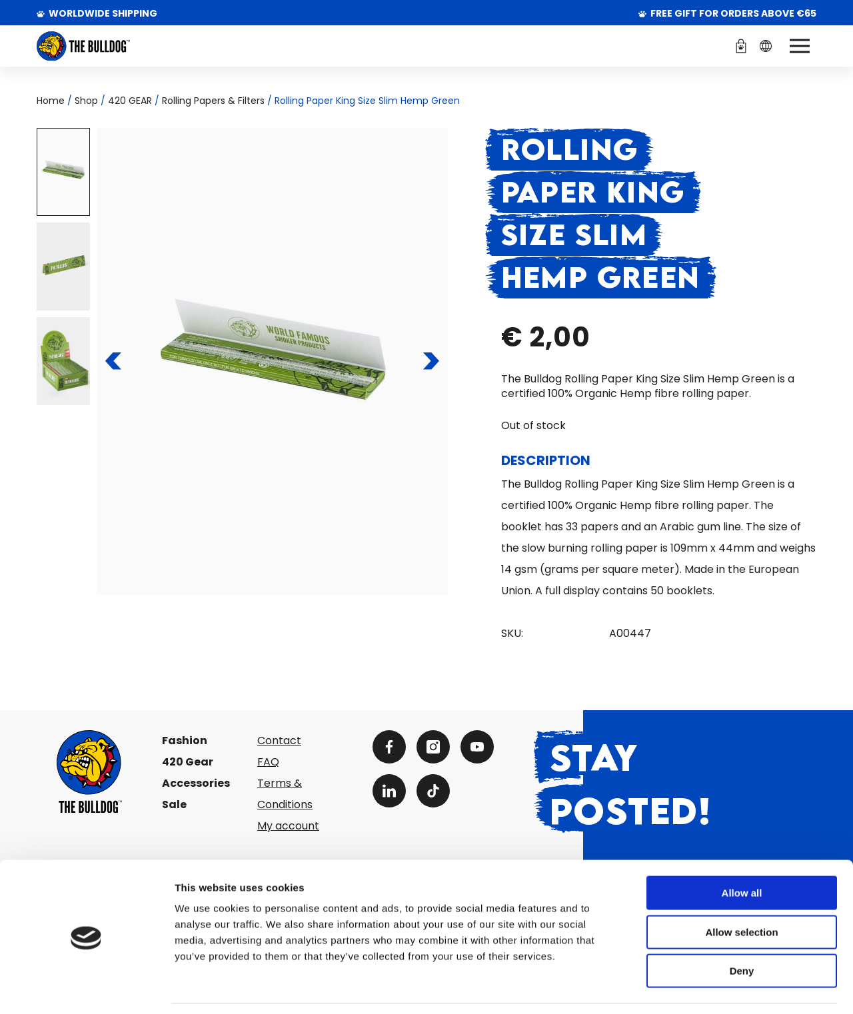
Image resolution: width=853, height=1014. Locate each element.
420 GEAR (130, 100)
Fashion (184, 740)
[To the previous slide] (113, 361)
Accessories (196, 783)
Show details (699, 987)
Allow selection (741, 890)
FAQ (268, 761)
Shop (86, 100)
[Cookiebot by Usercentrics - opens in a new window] (86, 988)
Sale (174, 804)
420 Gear (187, 761)
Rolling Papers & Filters (213, 100)
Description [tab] (545, 460)
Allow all (742, 851)
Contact (279, 740)
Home (51, 100)
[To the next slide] (431, 361)
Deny (742, 929)
